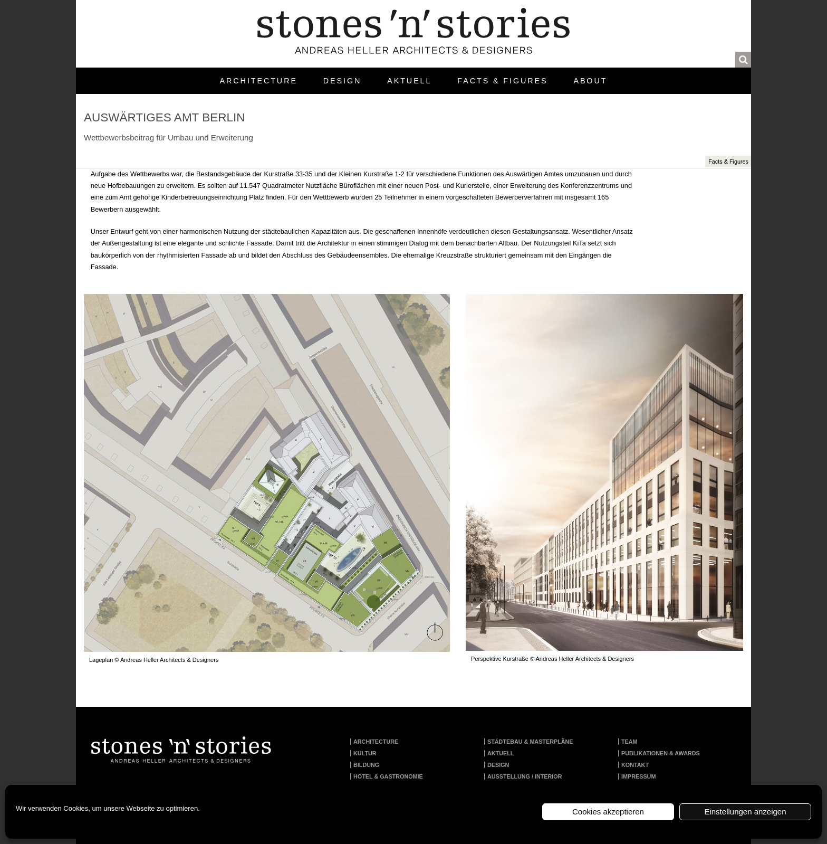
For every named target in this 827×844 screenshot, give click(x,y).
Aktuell (409, 81)
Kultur (365, 753)
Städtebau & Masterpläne (530, 741)
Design (342, 81)
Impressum (638, 776)
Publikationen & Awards (660, 753)
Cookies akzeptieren (608, 811)
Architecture (258, 81)
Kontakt (635, 765)
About (590, 81)
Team (629, 741)
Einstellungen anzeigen (745, 811)
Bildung (366, 765)
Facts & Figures (502, 81)
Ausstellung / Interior (524, 776)
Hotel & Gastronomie (388, 776)
